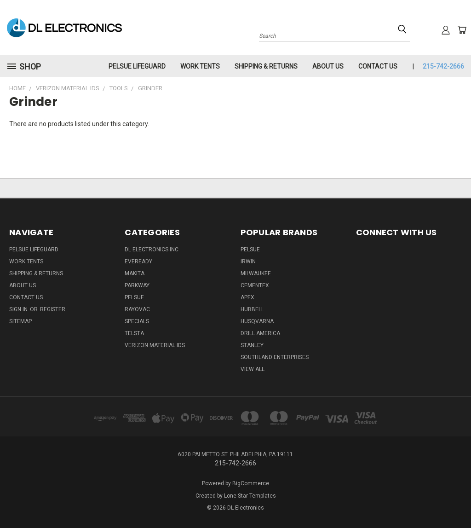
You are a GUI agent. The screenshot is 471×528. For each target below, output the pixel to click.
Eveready (138, 261)
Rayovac (137, 309)
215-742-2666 (443, 66)
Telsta (134, 333)
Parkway (137, 285)
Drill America (260, 333)
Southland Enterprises (275, 357)
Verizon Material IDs (155, 345)
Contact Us (377, 66)
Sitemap (20, 321)
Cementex (255, 285)
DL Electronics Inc (151, 249)
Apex (247, 297)
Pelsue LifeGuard (137, 66)
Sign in (19, 309)
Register (52, 309)
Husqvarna (257, 321)
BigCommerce (250, 483)
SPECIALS (137, 321)
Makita (134, 273)
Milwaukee (256, 273)
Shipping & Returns (266, 66)
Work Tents (200, 66)
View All (252, 369)
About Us (328, 66)
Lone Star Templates (250, 496)
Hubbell (252, 309)
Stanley (252, 345)
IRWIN (248, 261)
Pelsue (134, 297)
